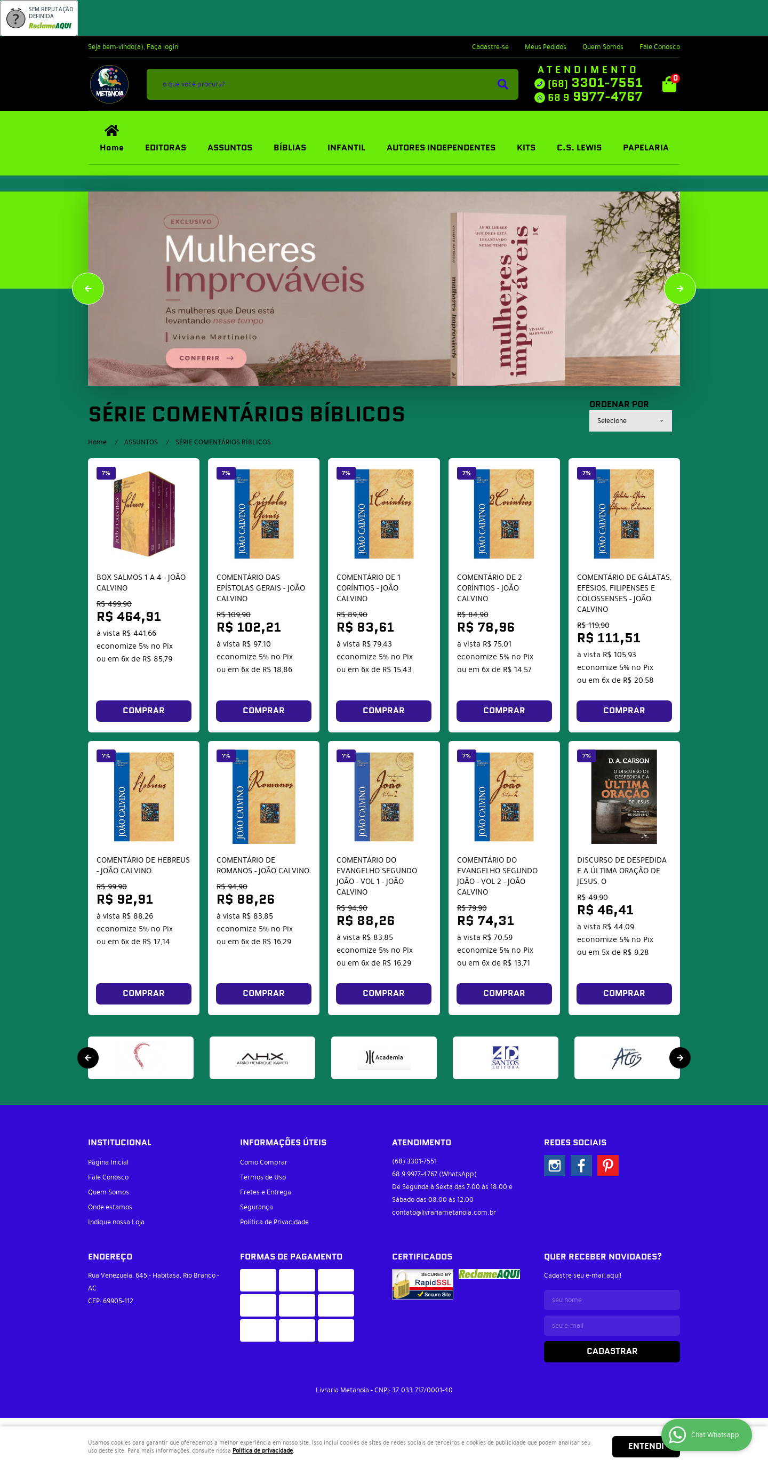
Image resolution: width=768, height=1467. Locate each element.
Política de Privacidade (274, 1222)
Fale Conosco (659, 47)
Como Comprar (263, 1162)
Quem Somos (602, 47)
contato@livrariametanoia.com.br (444, 1212)
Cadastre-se (490, 47)
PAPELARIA (646, 148)
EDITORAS (165, 148)
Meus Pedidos (545, 47)
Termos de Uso (263, 1177)
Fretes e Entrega (265, 1192)
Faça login (162, 47)
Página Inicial (108, 1162)
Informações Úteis (283, 1143)
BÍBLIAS (290, 148)
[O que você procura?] (502, 84)
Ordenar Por (619, 405)
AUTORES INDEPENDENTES (441, 148)
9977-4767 (595, 97)
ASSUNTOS (229, 148)
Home (112, 148)
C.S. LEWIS (579, 148)
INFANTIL (346, 148)
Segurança (256, 1207)
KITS (526, 148)
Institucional (119, 1143)
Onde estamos (110, 1207)
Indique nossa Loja (116, 1222)
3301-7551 (595, 83)
